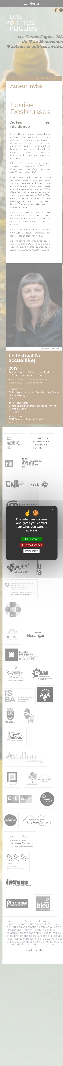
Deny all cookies (31, 545)
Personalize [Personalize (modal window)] (31, 551)
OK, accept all (31, 539)
